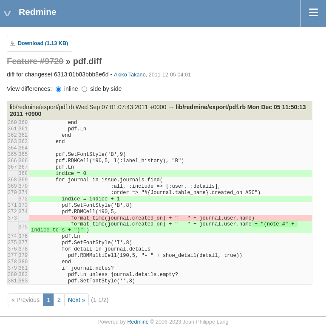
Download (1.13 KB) (43, 43)
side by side (102, 88)
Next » (76, 299)
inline (67, 88)
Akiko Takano (130, 75)
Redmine (137, 322)
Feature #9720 (35, 61)
